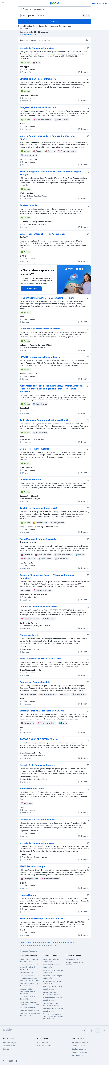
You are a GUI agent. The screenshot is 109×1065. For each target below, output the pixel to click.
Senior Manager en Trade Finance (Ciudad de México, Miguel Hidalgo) (50, 173)
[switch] (87, 40)
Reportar (83, 72)
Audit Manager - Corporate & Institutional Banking (45, 420)
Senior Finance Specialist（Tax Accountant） (43, 234)
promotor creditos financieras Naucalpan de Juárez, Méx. (29, 991)
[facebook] (84, 1030)
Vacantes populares (73, 959)
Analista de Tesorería (30, 479)
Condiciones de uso (79, 1049)
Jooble (16, 1061)
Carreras (6, 1049)
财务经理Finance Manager (33, 866)
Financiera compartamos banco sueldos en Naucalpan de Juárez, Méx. (53, 1016)
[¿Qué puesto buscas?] (54, 9)
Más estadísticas (28, 34)
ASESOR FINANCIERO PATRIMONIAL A (39, 739)
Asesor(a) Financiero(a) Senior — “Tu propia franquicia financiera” (47, 576)
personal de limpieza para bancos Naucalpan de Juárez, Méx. (29, 967)
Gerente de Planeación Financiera (37, 48)
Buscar (54, 21)
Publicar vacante (43, 1043)
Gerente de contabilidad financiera (37, 819)
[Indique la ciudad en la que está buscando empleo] (54, 15)
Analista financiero (29, 205)
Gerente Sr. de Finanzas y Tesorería (37, 765)
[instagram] (91, 1030)
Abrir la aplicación (100, 3)
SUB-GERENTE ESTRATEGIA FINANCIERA (40, 658)
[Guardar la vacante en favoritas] (88, 48)
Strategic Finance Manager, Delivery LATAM (42, 711)
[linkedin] (104, 1030)
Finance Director (28, 895)
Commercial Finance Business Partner (39, 606)
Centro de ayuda (9, 1046)
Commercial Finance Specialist (35, 682)
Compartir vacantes (44, 1046)
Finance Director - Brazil (32, 788)
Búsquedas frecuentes (30, 951)
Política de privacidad (79, 1052)
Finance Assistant (29, 635)
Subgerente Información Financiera (38, 107)
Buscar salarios (77, 1055)
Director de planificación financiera (38, 79)
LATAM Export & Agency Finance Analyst (40, 357)
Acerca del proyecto (10, 1043)
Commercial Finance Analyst (34, 449)
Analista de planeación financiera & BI (39, 508)
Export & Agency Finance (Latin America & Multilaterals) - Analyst (49, 137)
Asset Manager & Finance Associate (38, 539)
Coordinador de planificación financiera (40, 328)
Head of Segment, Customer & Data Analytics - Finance (48, 298)
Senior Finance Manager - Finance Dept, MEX (42, 918)
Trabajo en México (78, 1046)
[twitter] (97, 1030)
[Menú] (3, 3)
